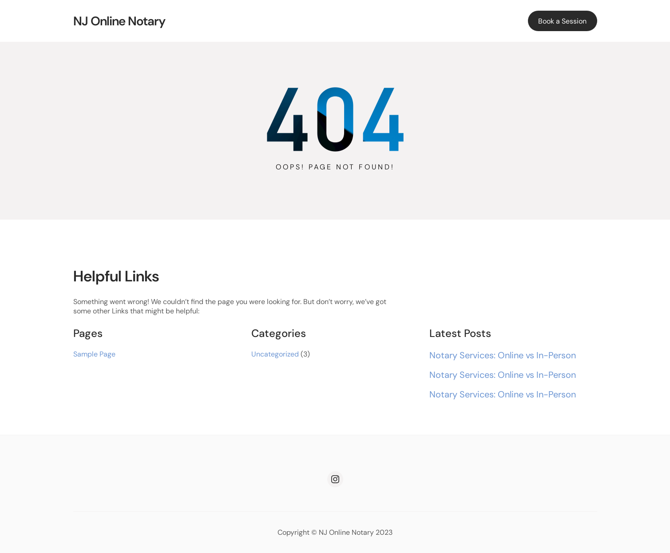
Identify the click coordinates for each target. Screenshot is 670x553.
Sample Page (94, 354)
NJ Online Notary (119, 21)
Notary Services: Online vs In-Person (502, 355)
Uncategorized (275, 354)
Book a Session (562, 21)
